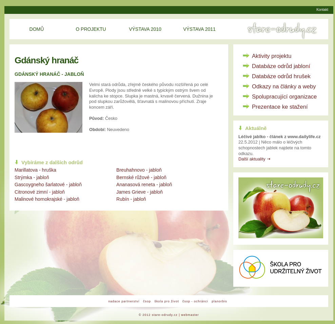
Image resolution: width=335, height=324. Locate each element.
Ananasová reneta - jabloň (144, 184)
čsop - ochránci (195, 301)
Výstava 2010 (145, 29)
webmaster (190, 315)
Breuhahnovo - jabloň (139, 170)
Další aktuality (251, 158)
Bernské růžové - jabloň (141, 177)
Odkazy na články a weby (284, 86)
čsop (147, 301)
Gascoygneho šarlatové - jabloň (48, 184)
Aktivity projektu (271, 56)
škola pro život (166, 301)
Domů (36, 29)
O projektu (91, 29)
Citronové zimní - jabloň (40, 192)
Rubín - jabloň (131, 199)
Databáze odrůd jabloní (281, 66)
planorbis (219, 301)
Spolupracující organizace (284, 96)
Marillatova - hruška (35, 170)
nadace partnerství (123, 301)
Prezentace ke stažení (280, 107)
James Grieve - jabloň (139, 192)
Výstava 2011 (199, 29)
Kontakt (322, 10)
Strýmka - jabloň (32, 177)
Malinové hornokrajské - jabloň (47, 199)
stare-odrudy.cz (165, 315)
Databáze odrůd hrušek (281, 76)
